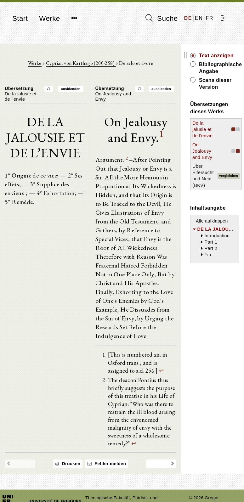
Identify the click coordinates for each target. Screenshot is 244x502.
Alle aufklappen (212, 220)
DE (188, 18)
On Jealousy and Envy (202, 151)
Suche (161, 18)
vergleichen (228, 176)
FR (209, 18)
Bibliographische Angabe (219, 68)
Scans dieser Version (215, 83)
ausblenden (71, 89)
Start (20, 18)
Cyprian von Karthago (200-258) (81, 63)
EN (199, 18)
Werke (49, 18)
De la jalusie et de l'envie (202, 129)
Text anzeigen (216, 55)
